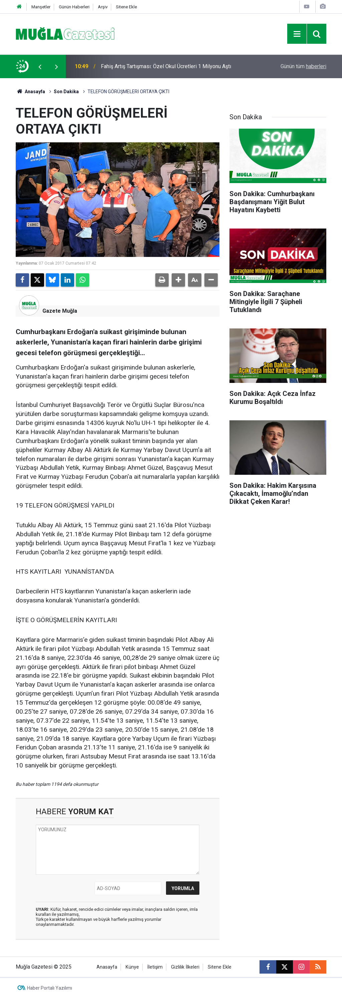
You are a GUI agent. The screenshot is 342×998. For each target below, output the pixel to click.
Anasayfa (30, 91)
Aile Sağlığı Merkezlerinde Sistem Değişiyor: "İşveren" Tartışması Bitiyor (164, 66)
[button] (178, 280)
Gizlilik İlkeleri (185, 967)
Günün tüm (303, 66)
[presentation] (39, 66)
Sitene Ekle (126, 6)
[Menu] (297, 34)
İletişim (155, 967)
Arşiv (103, 6)
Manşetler (40, 6)
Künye (132, 967)
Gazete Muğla (59, 311)
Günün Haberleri (74, 6)
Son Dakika (66, 91)
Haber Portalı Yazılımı (49, 988)
